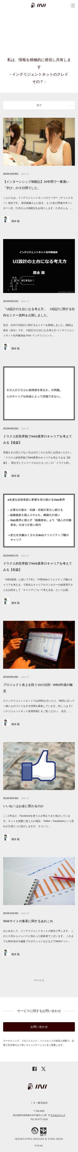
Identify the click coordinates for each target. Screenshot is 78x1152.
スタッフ (25, 174)
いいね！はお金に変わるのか (23, 806)
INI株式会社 (44, 5)
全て (39, 105)
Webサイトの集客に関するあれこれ (28, 921)
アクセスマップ (58, 1115)
